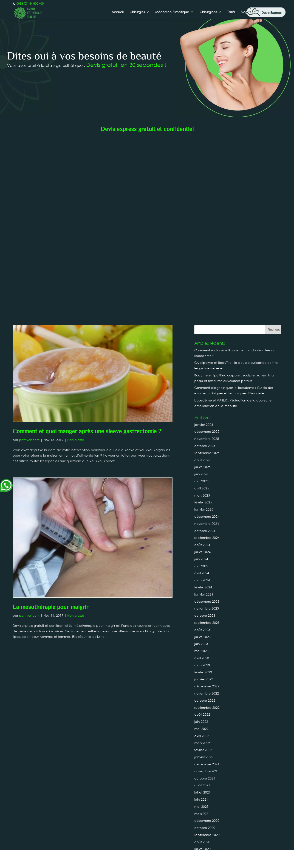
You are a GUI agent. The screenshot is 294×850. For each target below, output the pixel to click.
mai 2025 (201, 296)
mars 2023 (202, 479)
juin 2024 (201, 373)
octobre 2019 (204, 699)
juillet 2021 (202, 607)
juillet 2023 (202, 451)
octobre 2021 (204, 593)
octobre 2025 (204, 260)
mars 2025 (202, 310)
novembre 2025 (206, 253)
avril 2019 (201, 734)
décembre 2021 (206, 578)
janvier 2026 (203, 239)
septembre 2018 (207, 784)
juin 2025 (201, 288)
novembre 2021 (206, 586)
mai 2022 (201, 543)
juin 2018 (201, 805)
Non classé (75, 254)
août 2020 (202, 656)
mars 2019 (202, 741)
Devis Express (271, 12)
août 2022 (202, 529)
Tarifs (231, 12)
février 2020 (203, 677)
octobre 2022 (204, 515)
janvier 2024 (203, 409)
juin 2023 (201, 458)
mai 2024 (201, 380)
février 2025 (203, 317)
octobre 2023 (204, 430)
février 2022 (203, 564)
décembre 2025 (206, 246)
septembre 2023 (207, 437)
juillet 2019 (202, 720)
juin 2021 (201, 614)
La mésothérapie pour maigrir (50, 422)
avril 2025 (201, 303)
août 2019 (202, 713)
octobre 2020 (204, 642)
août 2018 (202, 791)
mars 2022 (202, 557)
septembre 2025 (207, 267)
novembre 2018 (206, 770)
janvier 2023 (203, 494)
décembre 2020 (206, 635)
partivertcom (29, 254)
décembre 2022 (206, 501)
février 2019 (203, 748)
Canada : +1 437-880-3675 (147, 829)
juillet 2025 (202, 282)
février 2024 (203, 402)
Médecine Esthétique (172, 12)
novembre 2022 (206, 508)
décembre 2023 (206, 416)
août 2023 (202, 444)
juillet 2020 (202, 663)
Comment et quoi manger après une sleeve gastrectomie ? (87, 246)
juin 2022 (201, 536)
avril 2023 (201, 472)
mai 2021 (201, 621)
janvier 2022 (203, 571)
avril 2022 (201, 550)
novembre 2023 (206, 423)
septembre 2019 (207, 706)
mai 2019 (201, 727)
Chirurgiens (208, 12)
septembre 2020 (207, 649)
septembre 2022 (207, 522)
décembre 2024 (206, 331)
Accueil (118, 12)
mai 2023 (201, 465)
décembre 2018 (206, 762)
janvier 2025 (203, 324)
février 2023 (203, 487)
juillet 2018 (202, 798)
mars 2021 (202, 628)
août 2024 (202, 359)
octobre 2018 (204, 776)
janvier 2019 (203, 755)
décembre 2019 (206, 685)
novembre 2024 (206, 338)
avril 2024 (201, 388)
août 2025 (202, 274)
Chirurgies (137, 12)
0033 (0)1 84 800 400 (30, 4)
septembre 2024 (207, 352)
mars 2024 (202, 395)
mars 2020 (202, 670)
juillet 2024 (202, 366)
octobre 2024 (204, 345)
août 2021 (202, 600)
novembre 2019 (206, 692)
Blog (244, 12)
